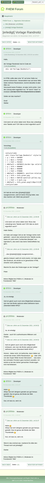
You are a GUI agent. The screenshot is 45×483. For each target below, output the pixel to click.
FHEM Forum (14, 9)
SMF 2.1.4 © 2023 (17, 480)
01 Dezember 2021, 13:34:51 (11, 211)
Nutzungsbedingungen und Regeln (20, 478)
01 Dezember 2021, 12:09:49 (11, 117)
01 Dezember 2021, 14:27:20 (11, 320)
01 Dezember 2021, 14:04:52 (11, 292)
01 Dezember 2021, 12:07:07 (11, 52)
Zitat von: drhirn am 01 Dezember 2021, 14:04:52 (23, 325)
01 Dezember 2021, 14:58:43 (11, 415)
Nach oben (6, 464)
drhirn (8, 49)
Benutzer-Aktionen (35, 42)
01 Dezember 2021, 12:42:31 (11, 141)
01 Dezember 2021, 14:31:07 (11, 385)
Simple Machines (28, 480)
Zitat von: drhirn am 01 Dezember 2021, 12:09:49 (23, 217)
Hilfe (7, 478)
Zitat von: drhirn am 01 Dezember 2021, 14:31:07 (23, 420)
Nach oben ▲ (35, 478)
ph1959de (19, 24)
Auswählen (11, 66)
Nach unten (6, 42)
